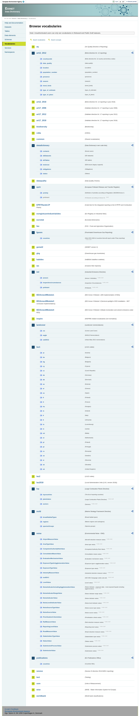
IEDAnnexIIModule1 (45, 295)
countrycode (47, 59)
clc (44, 331)
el (43, 388)
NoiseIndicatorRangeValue (52, 593)
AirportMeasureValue (50, 539)
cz (44, 371)
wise (39, 690)
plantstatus (47, 499)
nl (43, 438)
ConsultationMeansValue (52, 554)
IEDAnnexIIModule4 (45, 310)
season (45, 81)
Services (8, 48)
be (44, 357)
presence (46, 77)
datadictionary (43, 145)
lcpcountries (47, 494)
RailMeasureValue (49, 622)
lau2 (38, 476)
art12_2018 (41, 102)
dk (44, 380)
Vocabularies (10, 44)
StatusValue (47, 641)
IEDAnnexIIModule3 (45, 301)
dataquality (41, 181)
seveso (40, 671)
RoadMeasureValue (50, 631)
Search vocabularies (39, 40)
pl (43, 442)
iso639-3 (46, 577)
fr (43, 402)
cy (44, 366)
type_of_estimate (49, 90)
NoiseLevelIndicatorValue (52, 603)
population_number (50, 72)
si (43, 460)
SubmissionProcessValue (52, 646)
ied (38, 272)
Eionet (14, 18)
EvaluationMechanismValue (53, 558)
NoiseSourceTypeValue (51, 607)
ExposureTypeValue (50, 568)
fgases (40, 232)
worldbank (41, 696)
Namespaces (10, 52)
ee (44, 384)
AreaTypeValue (48, 544)
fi (43, 397)
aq (38, 47)
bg (44, 362)
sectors (45, 504)
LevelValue (47, 582)
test (38, 677)
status (45, 173)
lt (43, 420)
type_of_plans (48, 95)
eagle (45, 335)
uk (44, 469)
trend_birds (47, 86)
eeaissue (46, 165)
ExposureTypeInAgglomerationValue (56, 563)
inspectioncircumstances (52, 282)
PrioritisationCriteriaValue (52, 617)
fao (38, 226)
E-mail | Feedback (11, 709)
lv (43, 429)
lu (43, 424)
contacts (46, 151)
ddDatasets (47, 156)
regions (45, 522)
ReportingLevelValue (50, 626)
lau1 (38, 347)
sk (44, 465)
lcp (38, 489)
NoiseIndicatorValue (50, 598)
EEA (14, 1)
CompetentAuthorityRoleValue (54, 549)
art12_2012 (41, 53)
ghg (38, 253)
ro (44, 451)
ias (38, 266)
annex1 (45, 278)
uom (39, 684)
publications (42, 658)
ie (43, 411)
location (46, 68)
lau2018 (40, 483)
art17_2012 (41, 114)
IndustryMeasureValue (51, 573)
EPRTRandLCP (43, 205)
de (44, 375)
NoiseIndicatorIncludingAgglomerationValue (59, 587)
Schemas (8, 39)
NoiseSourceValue (49, 612)
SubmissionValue (49, 650)
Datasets (8, 27)
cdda (39, 133)
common (40, 139)
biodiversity (42, 127)
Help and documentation (14, 23)
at (43, 353)
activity (45, 193)
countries (46, 238)
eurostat (40, 220)
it (43, 415)
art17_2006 (41, 108)
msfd (39, 511)
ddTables (46, 160)
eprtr (39, 187)
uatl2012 (46, 340)
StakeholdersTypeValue (51, 636)
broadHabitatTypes (50, 517)
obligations (47, 169)
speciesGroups (48, 526)
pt (43, 447)
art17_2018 (41, 120)
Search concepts (56, 40)
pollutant (46, 287)
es (44, 393)
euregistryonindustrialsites (49, 214)
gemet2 (40, 247)
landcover (41, 325)
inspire (40, 319)
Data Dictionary (22, 18)
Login (116, 1)
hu (44, 406)
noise (39, 533)
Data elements (10, 35)
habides (40, 260)
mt (44, 433)
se (44, 456)
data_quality (47, 63)
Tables (7, 31)
